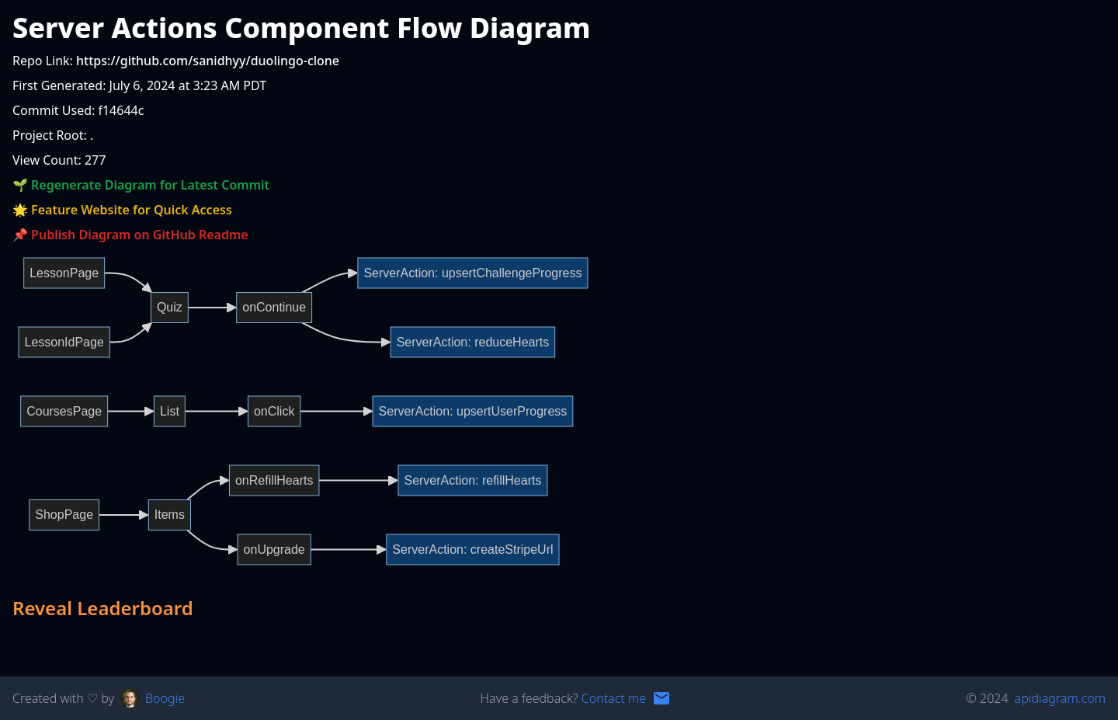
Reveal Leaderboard (102, 608)
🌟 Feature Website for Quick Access (122, 209)
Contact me (614, 698)
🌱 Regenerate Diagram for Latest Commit (140, 184)
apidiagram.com (1060, 698)
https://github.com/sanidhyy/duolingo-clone (207, 60)
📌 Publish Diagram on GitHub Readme (130, 234)
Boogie (165, 698)
